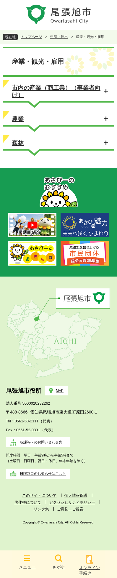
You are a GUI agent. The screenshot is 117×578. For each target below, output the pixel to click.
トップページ (31, 37)
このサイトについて (39, 495)
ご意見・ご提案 (70, 509)
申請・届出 (59, 37)
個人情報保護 (75, 495)
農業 (18, 119)
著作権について (27, 502)
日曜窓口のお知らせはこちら (43, 474)
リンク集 (41, 509)
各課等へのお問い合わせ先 (41, 442)
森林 (18, 143)
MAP (60, 391)
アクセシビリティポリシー (72, 502)
